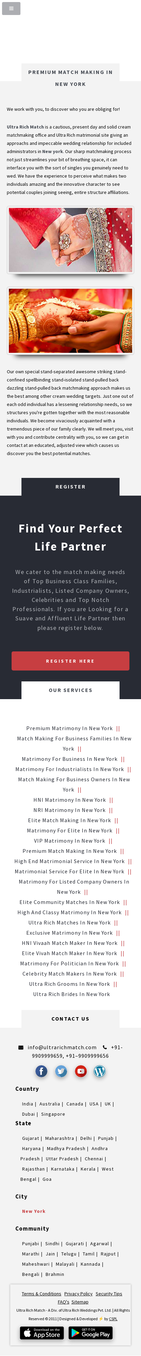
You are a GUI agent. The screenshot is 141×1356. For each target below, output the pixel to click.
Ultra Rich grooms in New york (69, 983)
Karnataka (63, 1169)
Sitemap (80, 1302)
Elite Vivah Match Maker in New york (69, 953)
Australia (50, 1104)
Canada (74, 1104)
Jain (50, 1254)
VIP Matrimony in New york (69, 840)
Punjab (106, 1138)
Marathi (31, 1254)
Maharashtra (59, 1138)
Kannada (90, 1264)
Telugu (69, 1254)
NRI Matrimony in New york (69, 810)
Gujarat (30, 1138)
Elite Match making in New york (69, 820)
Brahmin (55, 1274)
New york (34, 1211)
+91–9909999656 (87, 1055)
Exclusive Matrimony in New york (69, 932)
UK (108, 1104)
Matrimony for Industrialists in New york (69, 769)
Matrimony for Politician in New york (69, 963)
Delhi (86, 1138)
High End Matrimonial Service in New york (69, 861)
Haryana (31, 1148)
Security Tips (109, 1294)
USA (94, 1104)
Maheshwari (36, 1264)
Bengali (31, 1274)
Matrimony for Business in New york (70, 758)
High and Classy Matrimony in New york (69, 912)
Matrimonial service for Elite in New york (69, 871)
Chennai (94, 1159)
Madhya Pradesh (66, 1148)
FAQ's (63, 1302)
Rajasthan (33, 1169)
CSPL (113, 1318)
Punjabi (30, 1243)
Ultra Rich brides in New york (71, 994)
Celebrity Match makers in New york (69, 973)
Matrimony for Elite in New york (69, 830)
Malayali (65, 1264)
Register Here (70, 661)
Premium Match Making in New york (69, 850)
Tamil (89, 1254)
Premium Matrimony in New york (69, 728)
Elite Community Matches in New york (69, 902)
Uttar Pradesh (62, 1159)
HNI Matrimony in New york (69, 799)
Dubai (28, 1114)
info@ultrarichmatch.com (62, 1047)
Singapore (53, 1114)
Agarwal (99, 1243)
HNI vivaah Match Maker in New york (70, 942)
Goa (47, 1179)
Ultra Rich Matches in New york (69, 922)
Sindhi (52, 1243)
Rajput (108, 1254)
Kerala (88, 1169)
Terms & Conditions (41, 1294)
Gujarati (75, 1243)
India (27, 1104)
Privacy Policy (78, 1294)
